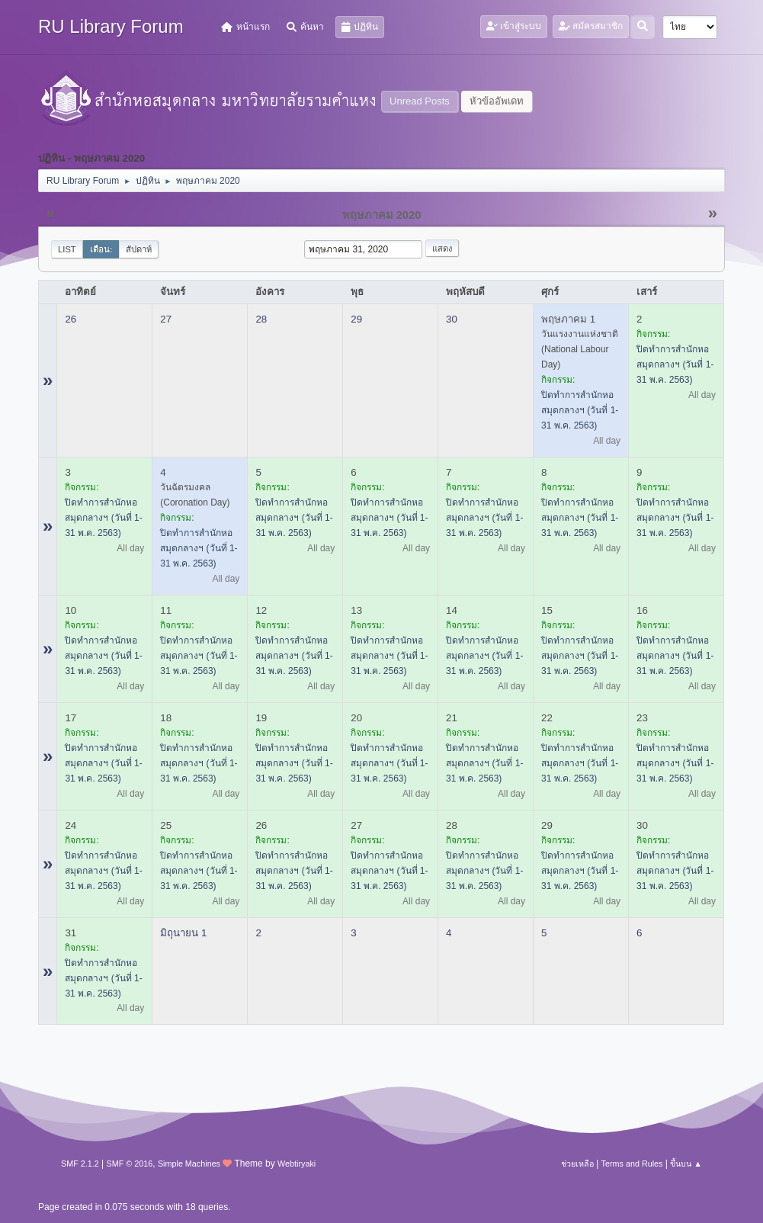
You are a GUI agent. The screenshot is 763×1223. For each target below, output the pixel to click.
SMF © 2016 (130, 1163)
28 (261, 319)
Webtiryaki (296, 1163)
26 (70, 319)
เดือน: (101, 249)
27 (166, 319)
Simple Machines (189, 1163)
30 (451, 319)
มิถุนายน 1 (183, 933)
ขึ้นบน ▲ (686, 1163)
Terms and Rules (632, 1163)
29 (356, 319)
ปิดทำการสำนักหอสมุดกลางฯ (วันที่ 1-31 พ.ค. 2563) (579, 410)
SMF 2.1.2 (80, 1163)
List (67, 249)
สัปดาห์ (139, 249)
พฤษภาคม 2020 (382, 215)
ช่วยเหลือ (577, 1163)
